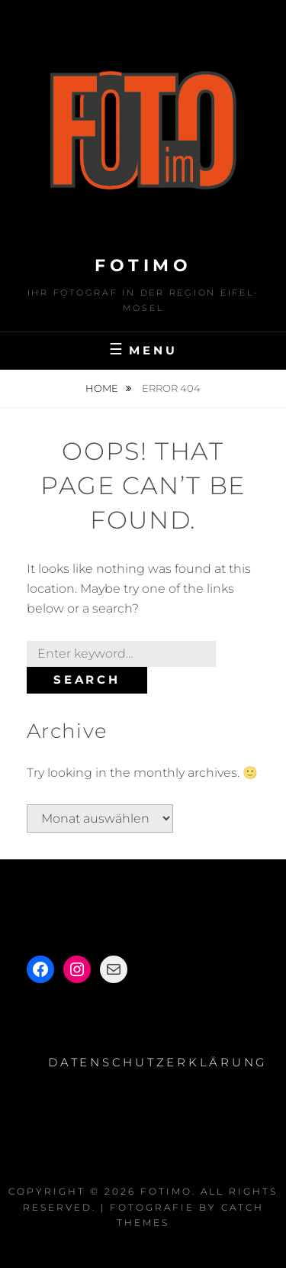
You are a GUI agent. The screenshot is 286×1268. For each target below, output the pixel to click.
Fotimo (143, 265)
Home (103, 388)
